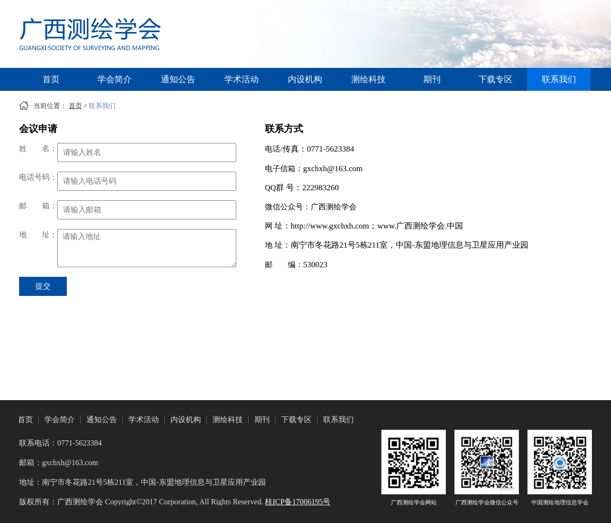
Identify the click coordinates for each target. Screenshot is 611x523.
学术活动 (241, 79)
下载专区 (495, 79)
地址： (38, 234)
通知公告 (178, 79)
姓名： (38, 148)
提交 (43, 286)
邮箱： (38, 206)
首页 (51, 79)
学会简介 (114, 79)
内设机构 (305, 79)
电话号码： (38, 177)
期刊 (432, 79)
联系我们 (559, 79)
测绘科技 (368, 79)
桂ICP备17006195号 (297, 502)
